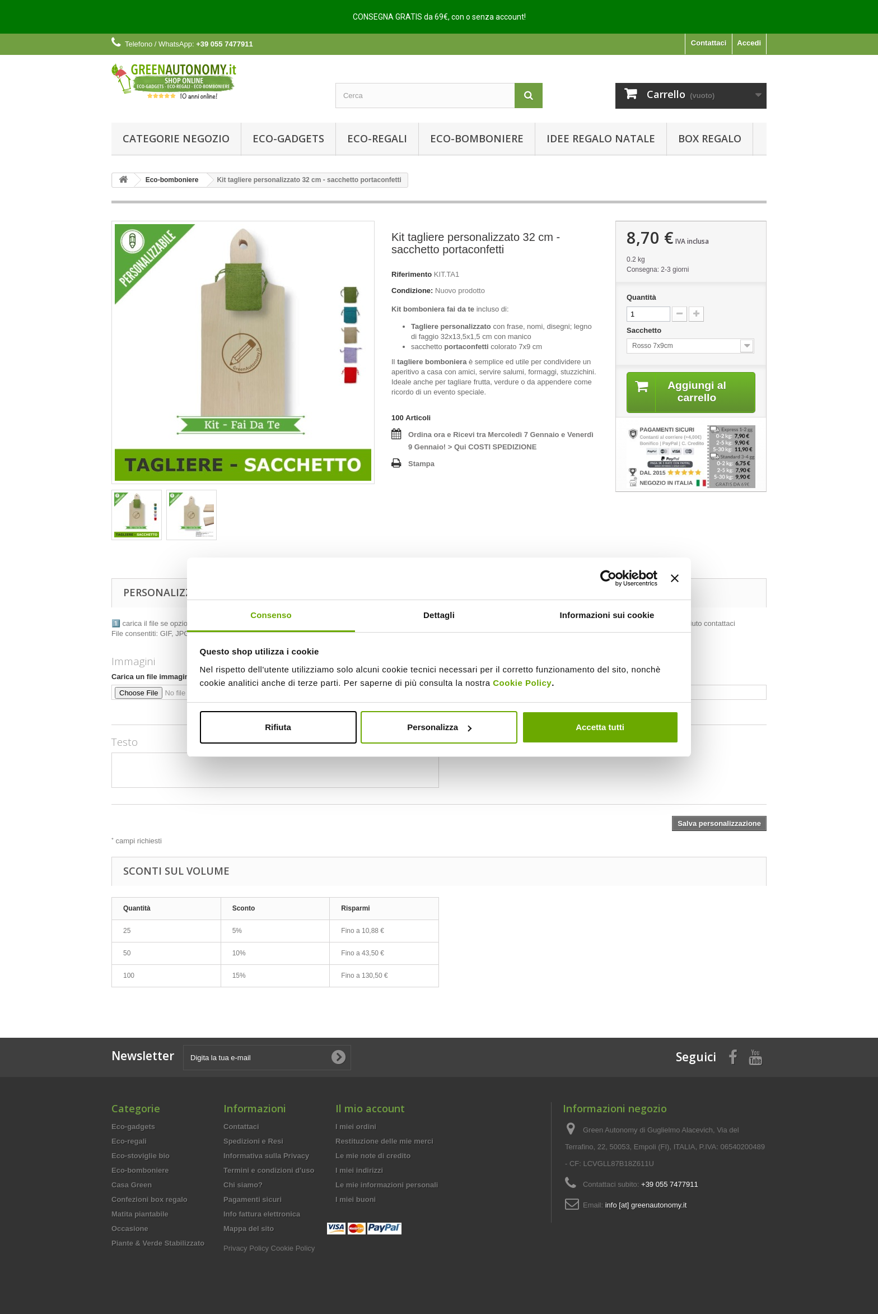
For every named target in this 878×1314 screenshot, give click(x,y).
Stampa (421, 463)
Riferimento (411, 274)
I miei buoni (355, 1199)
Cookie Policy (522, 683)
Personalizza (439, 727)
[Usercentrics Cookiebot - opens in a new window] (608, 578)
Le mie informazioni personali (386, 1185)
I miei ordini (355, 1126)
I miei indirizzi (359, 1170)
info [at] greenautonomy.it (646, 1205)
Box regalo (709, 138)
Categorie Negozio (176, 138)
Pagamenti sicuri (252, 1199)
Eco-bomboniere (477, 138)
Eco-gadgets (288, 138)
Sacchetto (645, 330)
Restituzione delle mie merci (384, 1141)
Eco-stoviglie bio (140, 1156)
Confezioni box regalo (149, 1199)
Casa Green (131, 1185)
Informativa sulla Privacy (266, 1156)
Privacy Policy (246, 1248)
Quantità (641, 297)
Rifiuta (278, 727)
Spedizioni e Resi (253, 1141)
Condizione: (412, 290)
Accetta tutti (600, 727)
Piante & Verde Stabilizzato (157, 1243)
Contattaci (709, 43)
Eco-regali (377, 138)
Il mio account (370, 1108)
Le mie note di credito (372, 1156)
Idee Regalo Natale (601, 138)
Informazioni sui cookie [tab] (607, 615)
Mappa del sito (248, 1228)
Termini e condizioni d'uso (268, 1170)
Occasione (129, 1228)
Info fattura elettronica (261, 1214)
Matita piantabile (140, 1214)
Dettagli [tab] (439, 615)
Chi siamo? (243, 1185)
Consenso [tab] (270, 615)
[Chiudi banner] (675, 578)
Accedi (749, 43)
